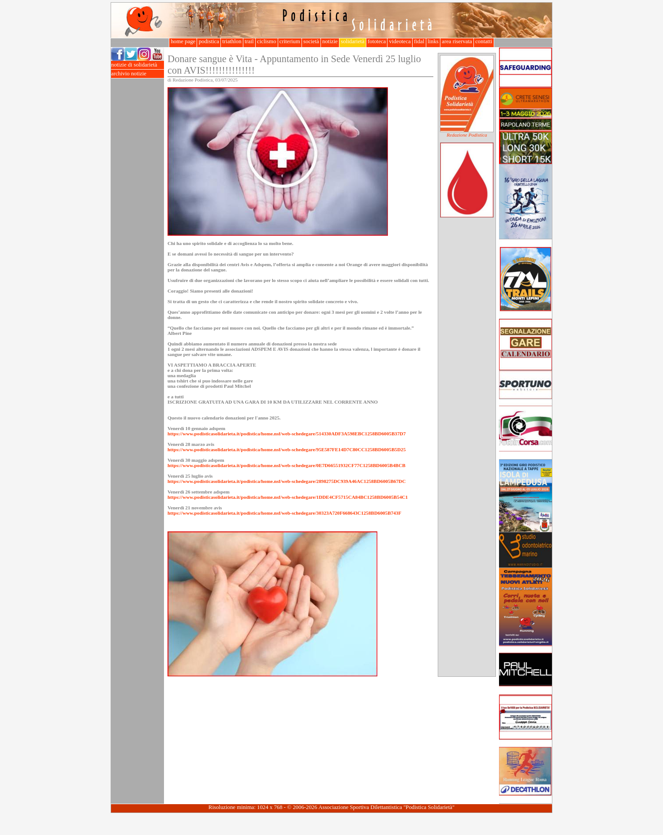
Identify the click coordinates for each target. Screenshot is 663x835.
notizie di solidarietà (137, 65)
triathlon (232, 41)
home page (183, 41)
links (433, 41)
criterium (290, 41)
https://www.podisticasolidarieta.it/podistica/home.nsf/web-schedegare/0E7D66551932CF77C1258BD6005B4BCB (287, 465)
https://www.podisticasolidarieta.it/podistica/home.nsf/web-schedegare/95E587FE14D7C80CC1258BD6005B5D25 (287, 449)
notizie (330, 41)
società (311, 41)
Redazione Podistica (467, 134)
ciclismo (267, 41)
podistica (208, 41)
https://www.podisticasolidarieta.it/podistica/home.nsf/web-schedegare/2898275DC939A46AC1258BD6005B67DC (287, 481)
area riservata (456, 41)
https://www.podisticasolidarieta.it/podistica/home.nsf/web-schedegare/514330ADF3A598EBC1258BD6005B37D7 (287, 433)
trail (249, 41)
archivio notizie (137, 74)
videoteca (399, 41)
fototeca (376, 41)
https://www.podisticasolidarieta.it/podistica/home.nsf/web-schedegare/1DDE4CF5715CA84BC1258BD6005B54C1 (288, 497)
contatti (484, 41)
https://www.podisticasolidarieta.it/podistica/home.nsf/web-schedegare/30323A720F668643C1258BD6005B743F (284, 513)
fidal (419, 41)
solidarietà (352, 41)
